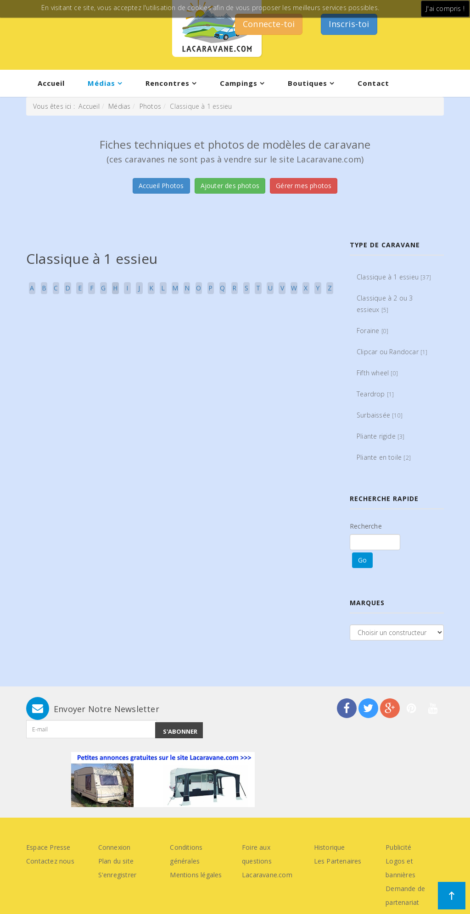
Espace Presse (48, 847)
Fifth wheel (377, 372)
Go (362, 560)
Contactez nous (50, 861)
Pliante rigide (381, 436)
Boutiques (307, 83)
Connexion (114, 847)
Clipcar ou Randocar (392, 351)
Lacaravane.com (267, 874)
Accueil (51, 83)
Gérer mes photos (303, 185)
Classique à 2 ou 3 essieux (385, 304)
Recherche (366, 526)
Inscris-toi (349, 23)
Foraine (372, 330)
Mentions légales (196, 874)
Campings (238, 83)
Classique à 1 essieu (394, 277)
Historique (329, 847)
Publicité (398, 847)
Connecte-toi (269, 23)
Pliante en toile (384, 457)
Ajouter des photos (230, 185)
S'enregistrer (117, 874)
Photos (150, 106)
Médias (101, 83)
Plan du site (116, 861)
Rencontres (167, 83)
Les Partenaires (338, 861)
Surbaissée (380, 415)
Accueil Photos (161, 185)
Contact (373, 83)
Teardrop (375, 394)
